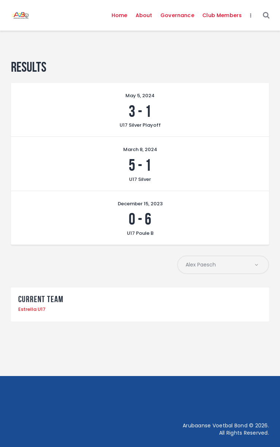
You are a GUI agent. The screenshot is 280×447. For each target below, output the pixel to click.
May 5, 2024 (140, 95)
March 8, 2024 (140, 149)
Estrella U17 (32, 309)
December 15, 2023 (140, 203)
